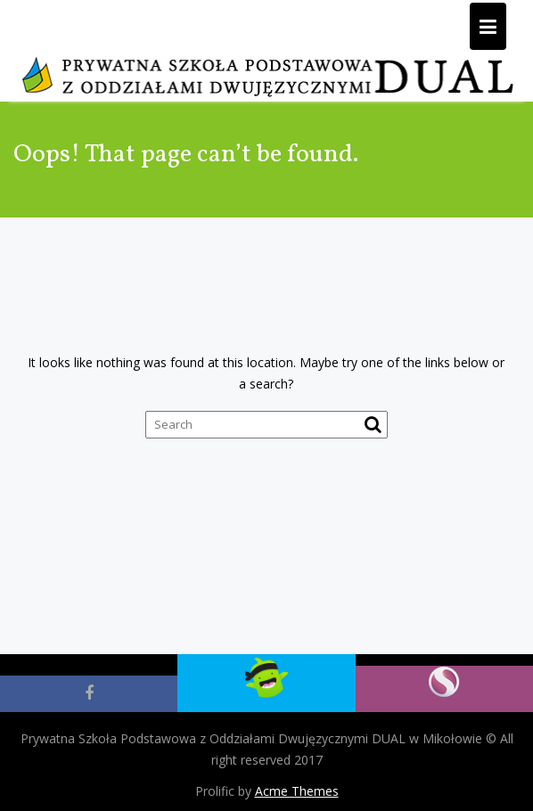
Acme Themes (297, 790)
